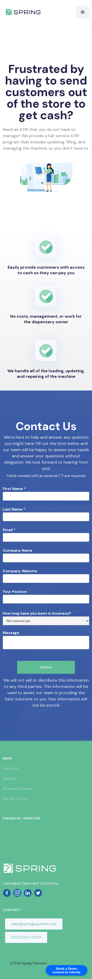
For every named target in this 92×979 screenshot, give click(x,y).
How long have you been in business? (37, 613)
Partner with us (15, 798)
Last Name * (14, 509)
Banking (9, 778)
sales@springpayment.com (34, 923)
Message (11, 633)
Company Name (17, 550)
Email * (9, 530)
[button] (82, 12)
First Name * (14, 489)
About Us (11, 768)
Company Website (20, 571)
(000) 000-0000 (26, 937)
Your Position (15, 592)
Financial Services (17, 788)
